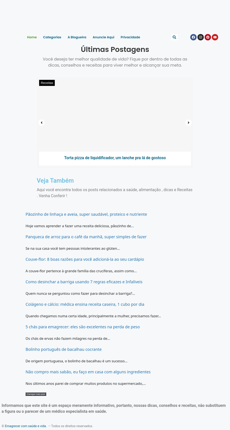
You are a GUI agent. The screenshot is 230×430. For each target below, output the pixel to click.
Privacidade (130, 37)
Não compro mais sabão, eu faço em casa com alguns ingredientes (88, 371)
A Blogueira (77, 37)
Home (32, 37)
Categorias (52, 37)
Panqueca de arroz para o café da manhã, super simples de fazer (86, 236)
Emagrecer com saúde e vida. (26, 426)
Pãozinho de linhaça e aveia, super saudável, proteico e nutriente (86, 214)
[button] (174, 37)
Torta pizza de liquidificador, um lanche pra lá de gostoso (115, 158)
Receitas (47, 83)
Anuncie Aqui (103, 37)
